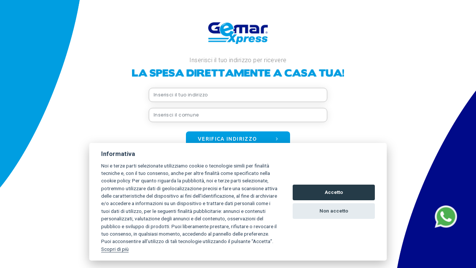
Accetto (334, 192)
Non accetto (333, 211)
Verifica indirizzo (238, 139)
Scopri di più (115, 249)
